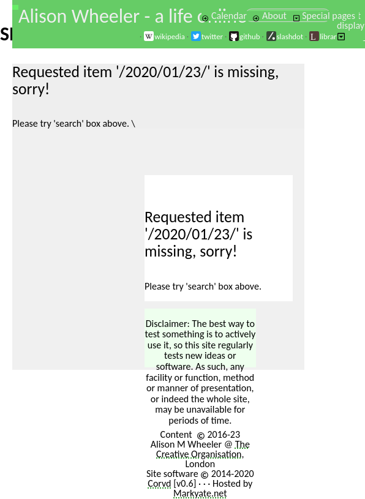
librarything (332, 36)
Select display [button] (350, 25)
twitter (206, 36)
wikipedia (164, 36)
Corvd (159, 483)
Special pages (324, 15)
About (269, 15)
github (244, 36)
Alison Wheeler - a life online (132, 16)
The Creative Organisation (203, 449)
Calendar (224, 15)
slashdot (285, 36)
